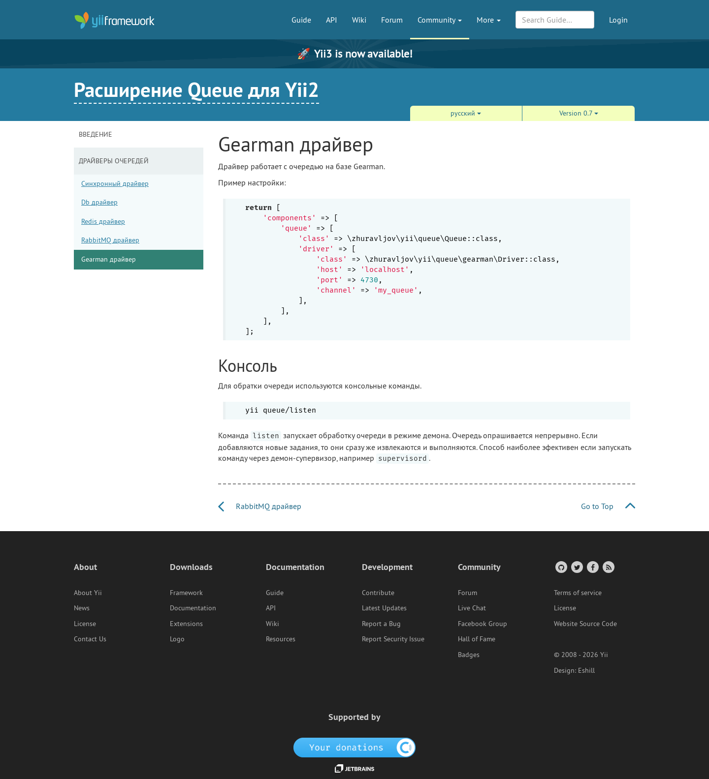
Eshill (586, 670)
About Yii (88, 592)
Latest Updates (384, 607)
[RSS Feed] (607, 566)
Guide (301, 20)
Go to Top (608, 506)
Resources (280, 638)
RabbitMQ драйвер (110, 240)
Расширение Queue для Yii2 (196, 89)
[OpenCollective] (354, 747)
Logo (177, 638)
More (489, 20)
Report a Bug (381, 623)
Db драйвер (99, 202)
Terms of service (578, 592)
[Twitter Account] (576, 566)
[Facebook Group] (592, 566)
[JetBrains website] (354, 767)
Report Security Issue (393, 638)
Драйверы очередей (114, 160)
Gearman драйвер (108, 259)
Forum (392, 20)
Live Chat (472, 607)
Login (618, 20)
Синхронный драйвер (115, 183)
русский (466, 113)
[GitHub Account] (560, 566)
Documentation (193, 607)
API (331, 20)
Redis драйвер (103, 221)
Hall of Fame (476, 638)
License (85, 623)
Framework (186, 592)
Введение (95, 134)
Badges (469, 654)
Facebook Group (482, 623)
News (82, 607)
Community (440, 20)
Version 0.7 (578, 113)
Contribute (378, 592)
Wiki (359, 20)
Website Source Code (585, 623)
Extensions (186, 623)
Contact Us (90, 638)
